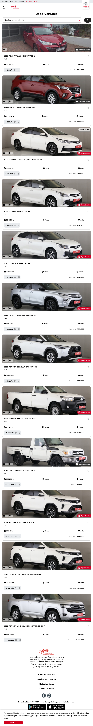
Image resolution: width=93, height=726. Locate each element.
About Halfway (46, 689)
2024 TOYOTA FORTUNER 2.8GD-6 (19, 522)
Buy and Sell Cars (46, 674)
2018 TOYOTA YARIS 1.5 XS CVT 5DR (19, 56)
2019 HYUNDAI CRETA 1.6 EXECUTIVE (19, 108)
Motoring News (46, 684)
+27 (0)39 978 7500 (32, 1)
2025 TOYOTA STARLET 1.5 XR (17, 263)
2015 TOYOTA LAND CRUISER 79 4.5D (20, 470)
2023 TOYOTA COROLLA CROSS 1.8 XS (20, 367)
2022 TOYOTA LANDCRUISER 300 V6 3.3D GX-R (24, 626)
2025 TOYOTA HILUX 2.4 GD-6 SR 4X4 (20, 419)
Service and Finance (46, 679)
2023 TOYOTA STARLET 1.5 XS (17, 211)
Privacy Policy (72, 716)
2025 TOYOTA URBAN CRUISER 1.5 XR (20, 315)
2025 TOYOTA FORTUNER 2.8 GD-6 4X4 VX (22, 574)
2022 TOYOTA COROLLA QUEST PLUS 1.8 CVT (24, 160)
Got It (13, 723)
